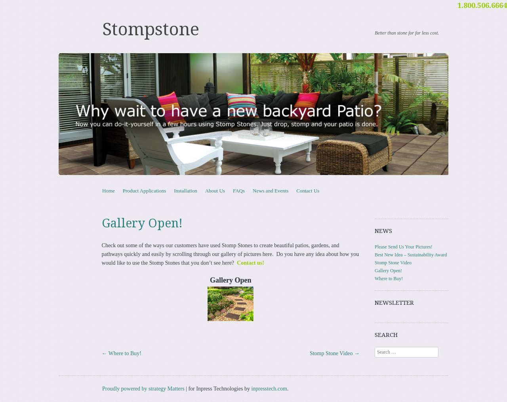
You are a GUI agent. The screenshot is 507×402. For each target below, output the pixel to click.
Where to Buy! (121, 353)
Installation (185, 191)
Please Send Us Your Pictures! (404, 247)
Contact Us (307, 191)
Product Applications (144, 191)
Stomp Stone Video (335, 353)
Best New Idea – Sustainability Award (411, 255)
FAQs (239, 191)
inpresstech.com (269, 389)
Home (108, 191)
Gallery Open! (388, 270)
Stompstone (150, 29)
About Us (215, 191)
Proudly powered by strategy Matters (143, 389)
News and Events (270, 191)
